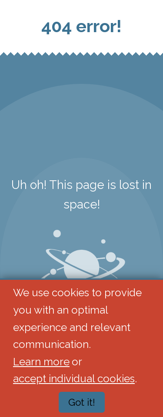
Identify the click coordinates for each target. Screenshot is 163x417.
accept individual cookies (74, 379)
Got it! (81, 402)
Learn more (41, 361)
